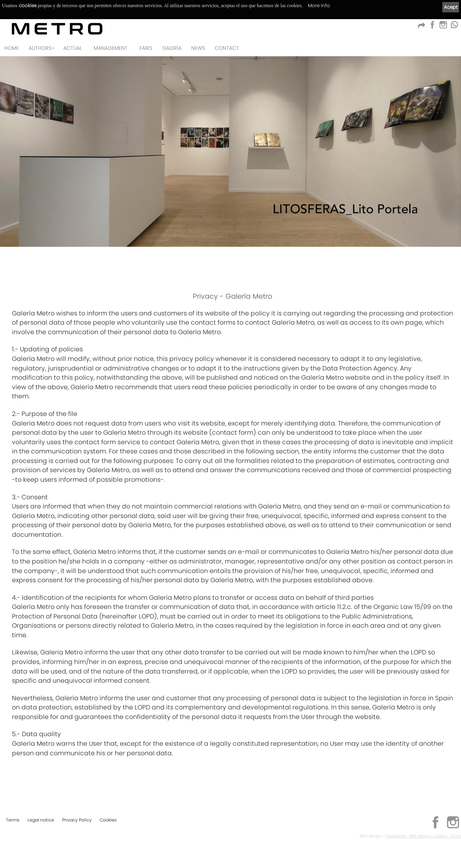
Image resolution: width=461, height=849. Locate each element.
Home (11, 48)
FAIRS (145, 48)
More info (319, 5)
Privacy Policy (77, 820)
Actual (72, 48)
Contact (227, 48)
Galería (171, 48)
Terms (13, 820)
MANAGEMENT (111, 48)
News (198, 48)
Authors (40, 48)
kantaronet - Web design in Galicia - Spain (423, 836)
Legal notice (40, 820)
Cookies (108, 820)
